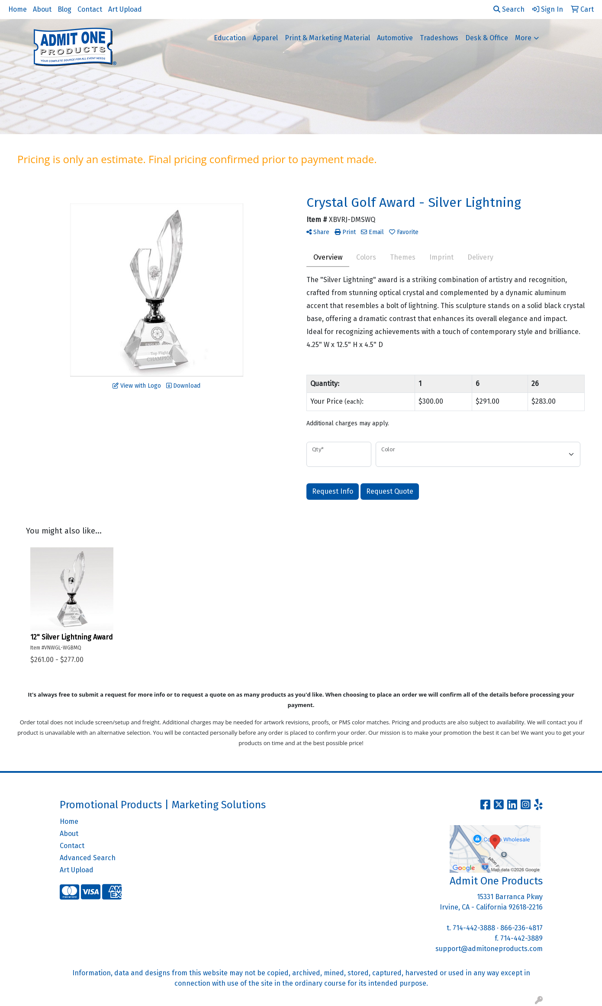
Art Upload (125, 9)
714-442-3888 (474, 928)
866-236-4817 (521, 928)
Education (230, 38)
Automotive (395, 38)
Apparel (265, 38)
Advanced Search (88, 858)
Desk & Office (486, 38)
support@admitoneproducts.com (489, 949)
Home (17, 9)
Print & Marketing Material (327, 38)
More (523, 38)
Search (509, 9)
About (42, 9)
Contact (89, 9)
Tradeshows (439, 38)
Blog (64, 9)
